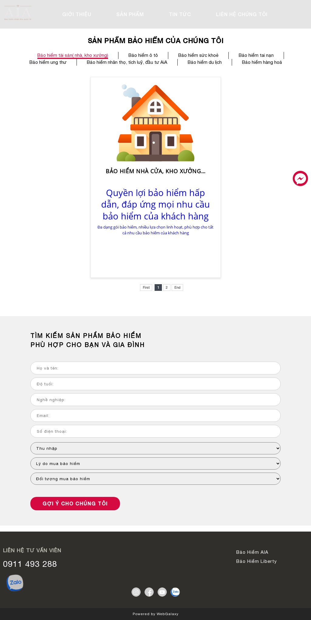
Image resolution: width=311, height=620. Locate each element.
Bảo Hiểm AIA (252, 552)
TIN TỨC (180, 14)
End (177, 287)
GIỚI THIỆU (76, 14)
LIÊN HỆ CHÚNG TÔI (242, 14)
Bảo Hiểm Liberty (256, 561)
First (146, 287)
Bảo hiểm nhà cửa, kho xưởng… (156, 171)
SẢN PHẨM (130, 14)
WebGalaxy (168, 614)
